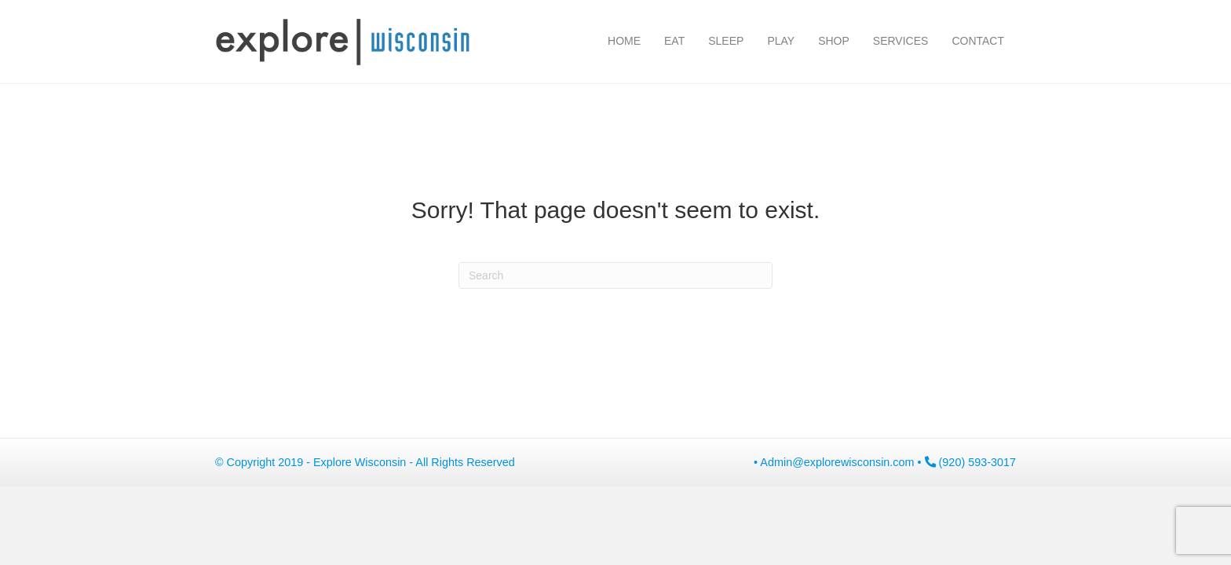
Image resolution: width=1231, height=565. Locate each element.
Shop (833, 41)
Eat (674, 41)
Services (901, 41)
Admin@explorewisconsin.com (837, 462)
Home (624, 41)
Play (780, 41)
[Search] (615, 275)
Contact (978, 41)
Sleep (725, 41)
